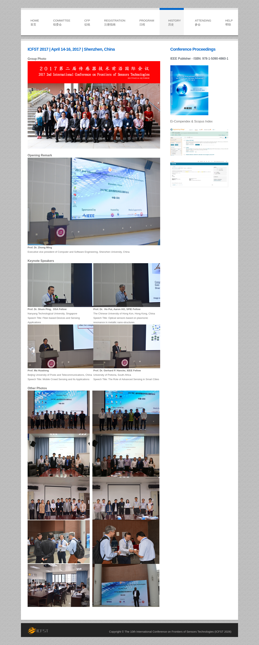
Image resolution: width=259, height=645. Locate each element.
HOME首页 (34, 22)
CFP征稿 (87, 22)
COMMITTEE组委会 (61, 22)
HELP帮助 (229, 22)
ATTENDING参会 (203, 22)
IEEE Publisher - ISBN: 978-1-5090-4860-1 (199, 58)
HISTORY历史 (174, 22)
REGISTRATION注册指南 (114, 22)
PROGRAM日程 (146, 22)
